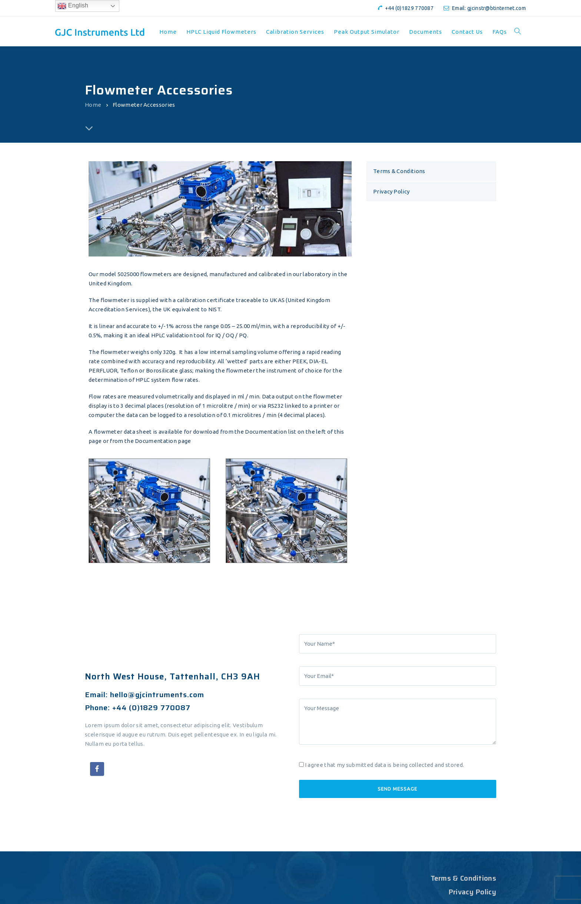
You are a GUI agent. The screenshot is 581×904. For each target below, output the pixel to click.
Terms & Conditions (399, 171)
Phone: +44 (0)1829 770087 (137, 707)
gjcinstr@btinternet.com (496, 8)
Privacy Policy (391, 191)
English (72, 5)
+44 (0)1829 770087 (409, 8)
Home (93, 105)
